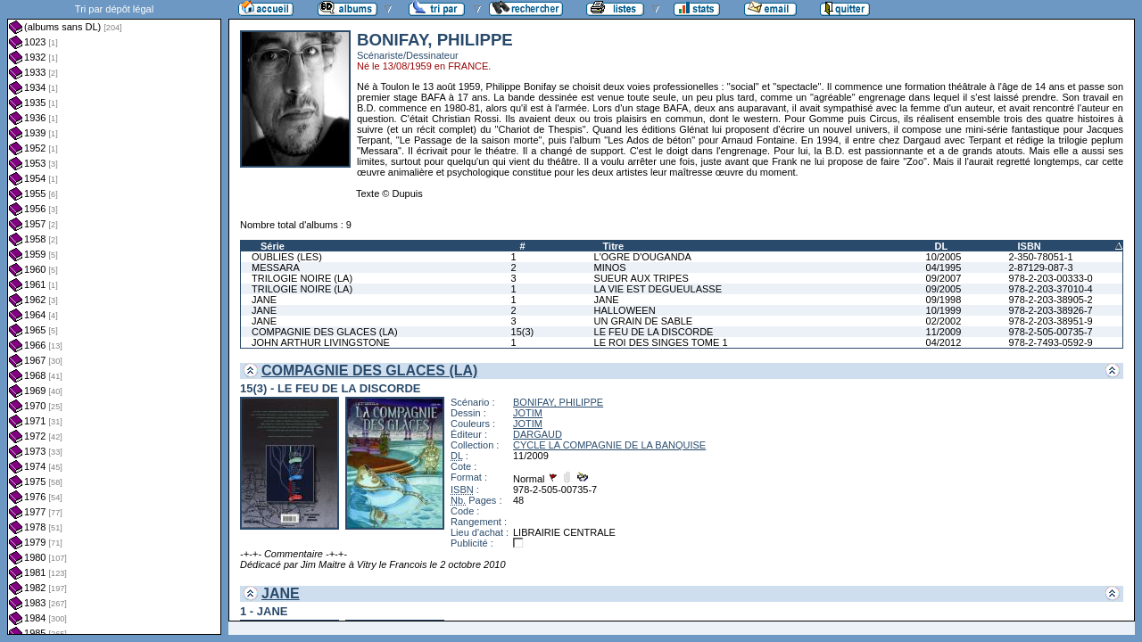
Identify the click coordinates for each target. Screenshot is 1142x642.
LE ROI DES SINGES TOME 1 (661, 342)
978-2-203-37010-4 (1050, 289)
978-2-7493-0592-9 (1050, 342)
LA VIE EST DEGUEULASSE (658, 289)
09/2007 (944, 278)
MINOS (610, 267)
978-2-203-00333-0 (1050, 278)
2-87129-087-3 (1040, 267)
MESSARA (276, 267)
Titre (614, 246)
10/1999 (944, 310)
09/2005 (944, 289)
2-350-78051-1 (1040, 256)
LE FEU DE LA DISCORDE (654, 331)
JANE (264, 299)
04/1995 (944, 267)
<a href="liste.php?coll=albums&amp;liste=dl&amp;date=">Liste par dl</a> (114, 317)
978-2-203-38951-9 (1050, 321)
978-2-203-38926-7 (1050, 310)
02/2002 (944, 321)
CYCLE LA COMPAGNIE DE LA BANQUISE (609, 445)
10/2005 (944, 256)
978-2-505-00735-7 (1050, 331)
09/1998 (944, 299)
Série (273, 246)
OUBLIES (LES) (287, 256)
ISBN (1028, 246)
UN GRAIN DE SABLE (643, 321)
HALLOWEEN (625, 310)
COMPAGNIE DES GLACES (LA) (325, 331)
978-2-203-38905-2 (1050, 299)
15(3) (522, 331)
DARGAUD (537, 434)
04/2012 (944, 342)
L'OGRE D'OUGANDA (642, 256)
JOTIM (527, 412)
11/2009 (944, 331)
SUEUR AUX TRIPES (641, 278)
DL (941, 246)
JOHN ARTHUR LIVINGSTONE (321, 342)
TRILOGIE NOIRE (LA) (302, 278)
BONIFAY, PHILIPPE (558, 402)
